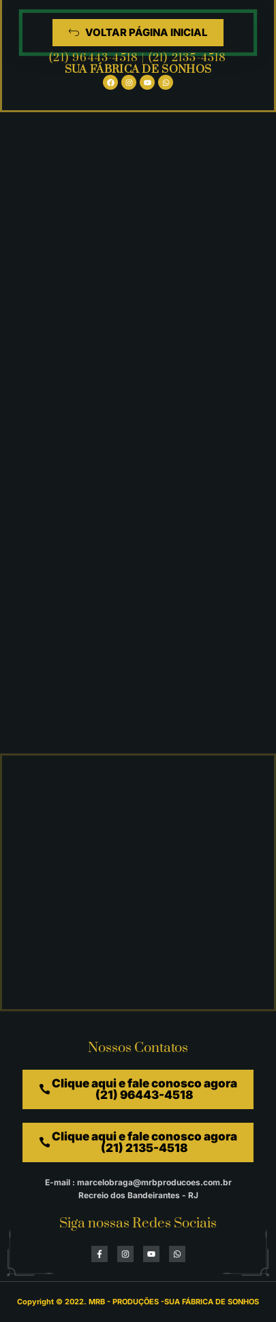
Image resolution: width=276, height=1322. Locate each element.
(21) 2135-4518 (188, 58)
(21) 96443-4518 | (99, 58)
